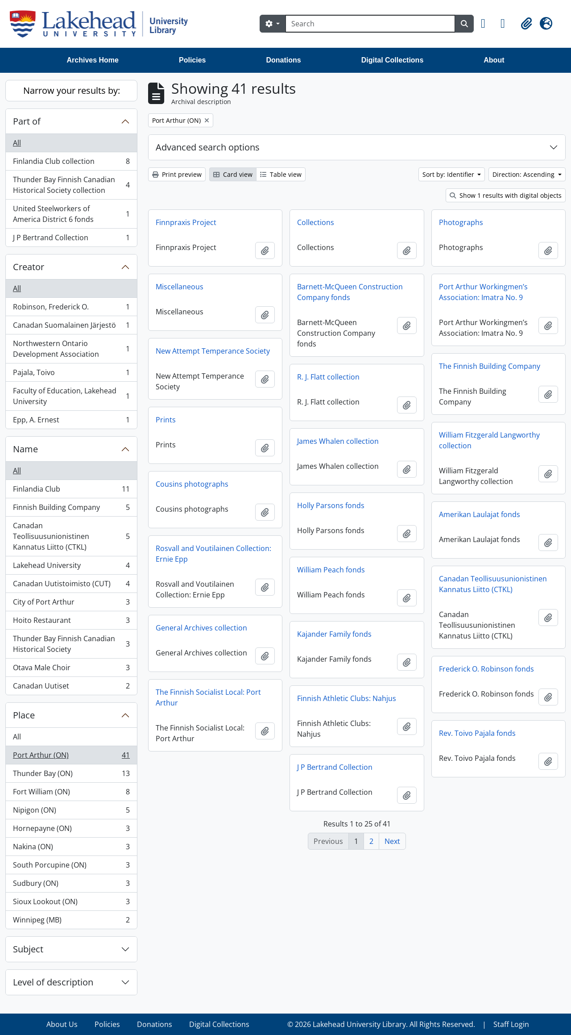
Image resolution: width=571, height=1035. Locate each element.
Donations (283, 60)
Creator (28, 267)
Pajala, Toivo (71, 374)
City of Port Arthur (71, 604)
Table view (281, 174)
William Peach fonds (331, 570)
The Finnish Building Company (489, 366)
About (494, 60)
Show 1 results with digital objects (506, 195)
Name (25, 449)
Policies (192, 60)
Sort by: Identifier (449, 174)
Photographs (461, 222)
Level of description (53, 982)
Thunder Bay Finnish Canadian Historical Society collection (71, 185)
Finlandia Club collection (71, 163)
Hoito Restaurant (71, 622)
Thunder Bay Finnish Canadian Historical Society (71, 644)
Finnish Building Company (71, 509)
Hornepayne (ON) (71, 830)
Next (392, 841)
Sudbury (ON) (71, 885)
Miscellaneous (179, 287)
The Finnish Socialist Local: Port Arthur (208, 697)
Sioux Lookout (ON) (71, 903)
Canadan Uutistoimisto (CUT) (71, 585)
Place (24, 715)
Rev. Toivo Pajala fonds (477, 733)
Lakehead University (71, 567)
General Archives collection (201, 628)
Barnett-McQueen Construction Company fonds (350, 292)
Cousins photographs (192, 484)
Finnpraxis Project (186, 222)
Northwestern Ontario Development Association (71, 348)
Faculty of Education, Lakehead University (71, 396)
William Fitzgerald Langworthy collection (489, 440)
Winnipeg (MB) (71, 921)
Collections (315, 222)
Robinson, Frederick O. (71, 308)
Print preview (177, 174)
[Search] (370, 24)
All (17, 143)
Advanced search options (208, 147)
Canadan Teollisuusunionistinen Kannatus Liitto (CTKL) (71, 536)
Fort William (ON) (71, 793)
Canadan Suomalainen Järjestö (71, 327)
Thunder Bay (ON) (71, 775)
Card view (232, 174)
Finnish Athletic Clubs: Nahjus (346, 698)
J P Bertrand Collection (71, 239)
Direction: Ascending (524, 174)
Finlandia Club (71, 491)
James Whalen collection (338, 441)
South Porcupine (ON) (71, 867)
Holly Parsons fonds (330, 505)
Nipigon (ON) (71, 812)
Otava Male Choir (71, 669)
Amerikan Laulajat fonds (479, 514)
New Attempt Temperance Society (213, 351)
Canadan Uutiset (71, 687)
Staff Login (511, 1024)
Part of (27, 121)
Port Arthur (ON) (71, 757)
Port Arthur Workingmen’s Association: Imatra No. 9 (483, 292)
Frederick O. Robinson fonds (486, 669)
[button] (487, 23)
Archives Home (93, 60)
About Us (62, 1024)
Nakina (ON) (71, 848)
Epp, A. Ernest (71, 421)
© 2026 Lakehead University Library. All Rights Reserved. (381, 1024)
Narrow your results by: (71, 90)
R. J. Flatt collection (328, 377)
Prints (166, 420)
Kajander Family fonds (334, 634)
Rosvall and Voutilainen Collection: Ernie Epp (213, 553)
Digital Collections (392, 60)
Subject (28, 949)
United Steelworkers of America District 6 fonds (71, 214)
